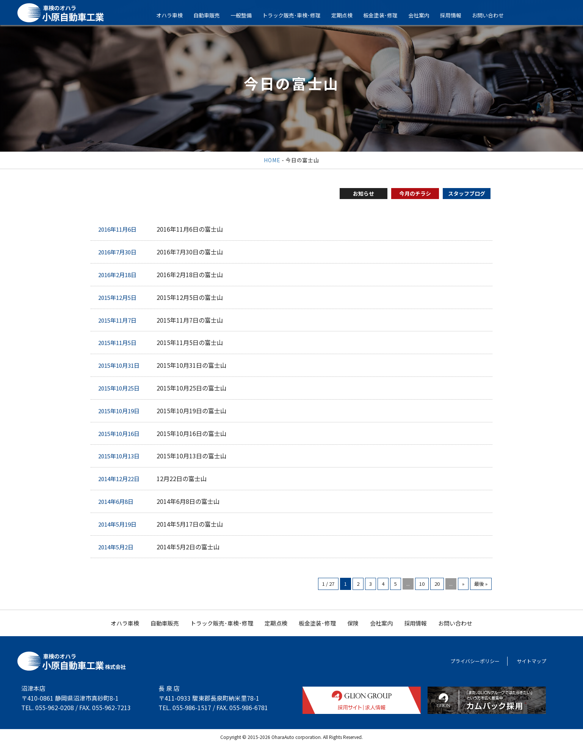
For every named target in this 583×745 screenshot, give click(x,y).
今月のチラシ (415, 193)
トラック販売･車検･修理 (297, 15)
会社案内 (424, 15)
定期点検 (347, 15)
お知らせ (363, 193)
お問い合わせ (493, 15)
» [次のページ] (463, 583)
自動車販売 (212, 15)
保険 (353, 623)
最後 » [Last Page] (480, 583)
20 (437, 583)
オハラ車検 (174, 15)
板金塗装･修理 (385, 15)
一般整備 (246, 15)
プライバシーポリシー (475, 661)
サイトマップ (531, 661)
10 (422, 583)
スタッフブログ (466, 193)
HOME (272, 160)
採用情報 (456, 15)
